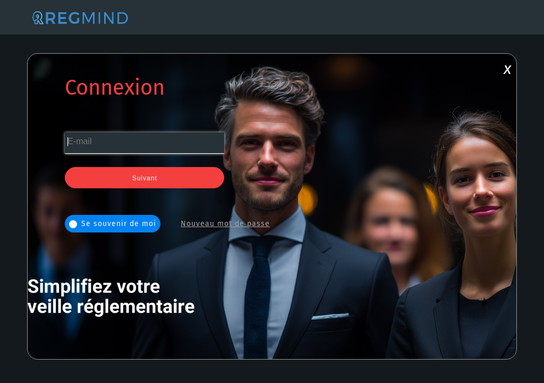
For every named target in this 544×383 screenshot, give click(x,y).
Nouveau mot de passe (225, 223)
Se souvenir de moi (112, 223)
